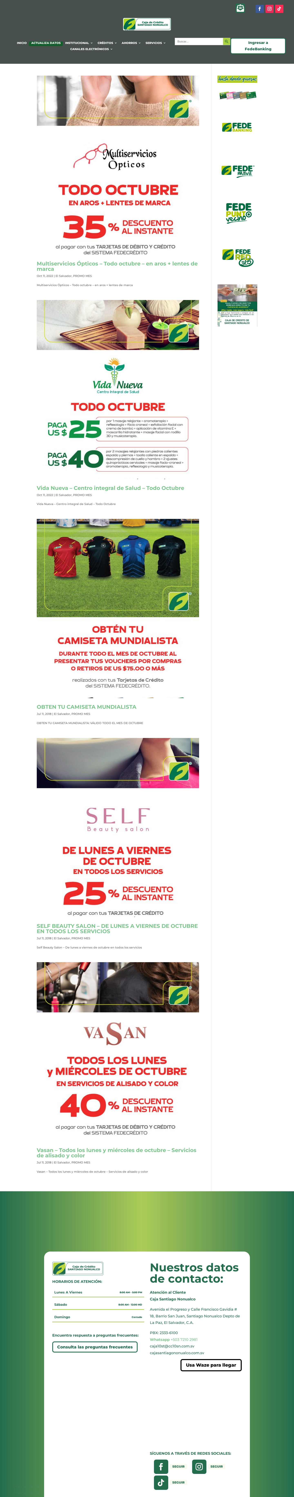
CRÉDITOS (105, 43)
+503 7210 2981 (174, 1339)
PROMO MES (82, 276)
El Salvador (64, 276)
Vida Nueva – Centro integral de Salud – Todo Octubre (110, 488)
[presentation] (27, 1490)
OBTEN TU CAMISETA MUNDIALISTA (86, 707)
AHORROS (129, 43)
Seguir (178, 1466)
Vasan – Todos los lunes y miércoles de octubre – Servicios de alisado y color (116, 1153)
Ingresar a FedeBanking (258, 45)
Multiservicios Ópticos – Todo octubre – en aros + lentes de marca (117, 266)
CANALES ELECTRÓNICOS (89, 49)
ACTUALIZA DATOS (46, 43)
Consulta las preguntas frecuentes (95, 1347)
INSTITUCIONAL (77, 43)
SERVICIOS (154, 43)
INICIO (22, 43)
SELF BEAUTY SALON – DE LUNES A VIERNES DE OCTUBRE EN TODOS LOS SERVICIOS (117, 929)
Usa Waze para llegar (211, 1365)
